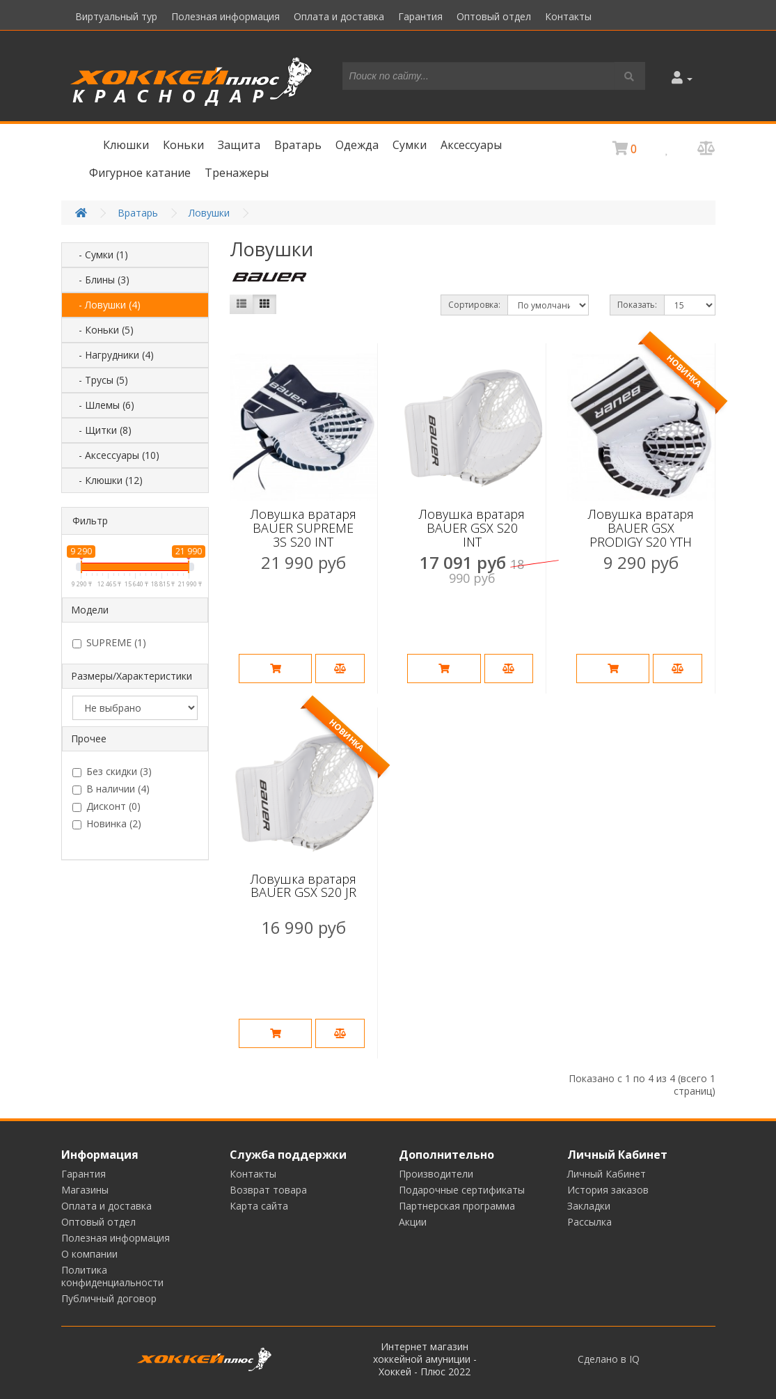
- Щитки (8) (101, 430)
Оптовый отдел (494, 16)
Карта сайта (259, 1205)
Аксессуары (471, 145)
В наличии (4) (111, 789)
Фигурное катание (140, 172)
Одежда (357, 145)
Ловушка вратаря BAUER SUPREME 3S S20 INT (303, 528)
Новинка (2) (106, 824)
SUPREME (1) (109, 642)
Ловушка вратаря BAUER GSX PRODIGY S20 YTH (641, 528)
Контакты (568, 16)
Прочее (88, 738)
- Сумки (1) (99, 254)
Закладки (588, 1205)
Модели (90, 609)
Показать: (637, 305)
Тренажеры (237, 172)
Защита (239, 145)
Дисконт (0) (106, 806)
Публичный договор (109, 1298)
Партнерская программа (457, 1205)
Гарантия (420, 16)
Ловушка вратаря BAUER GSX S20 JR (303, 885)
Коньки (183, 145)
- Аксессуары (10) (114, 455)
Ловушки (209, 212)
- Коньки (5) (102, 329)
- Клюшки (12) (106, 480)
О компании (89, 1253)
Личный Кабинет (606, 1173)
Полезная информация (225, 16)
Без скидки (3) (112, 771)
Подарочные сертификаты (462, 1189)
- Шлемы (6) (102, 405)
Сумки (410, 145)
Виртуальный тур (116, 16)
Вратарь (298, 145)
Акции (413, 1221)
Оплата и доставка (339, 16)
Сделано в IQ (609, 1359)
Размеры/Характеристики (131, 675)
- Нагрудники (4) (112, 354)
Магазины (85, 1189)
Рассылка (589, 1221)
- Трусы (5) (99, 379)
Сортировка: (474, 305)
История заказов (608, 1189)
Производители (436, 1173)
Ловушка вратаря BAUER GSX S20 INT (472, 528)
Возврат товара (268, 1189)
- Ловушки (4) (105, 304)
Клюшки (126, 145)
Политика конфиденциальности (112, 1276)
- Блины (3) (99, 279)
